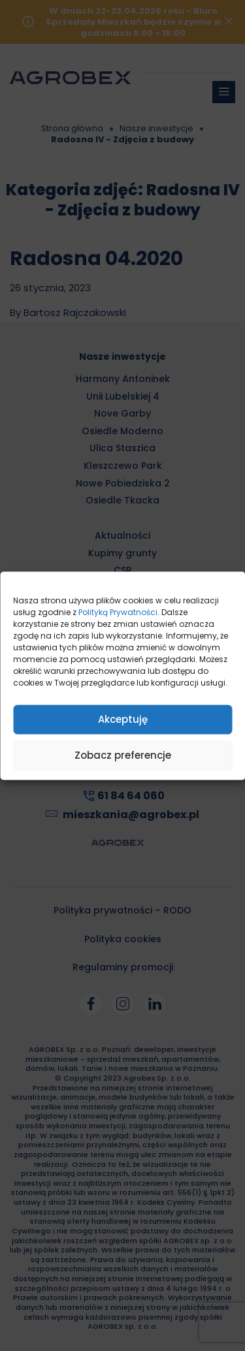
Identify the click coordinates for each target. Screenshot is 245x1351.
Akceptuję (123, 719)
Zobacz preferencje (122, 755)
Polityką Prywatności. (118, 611)
